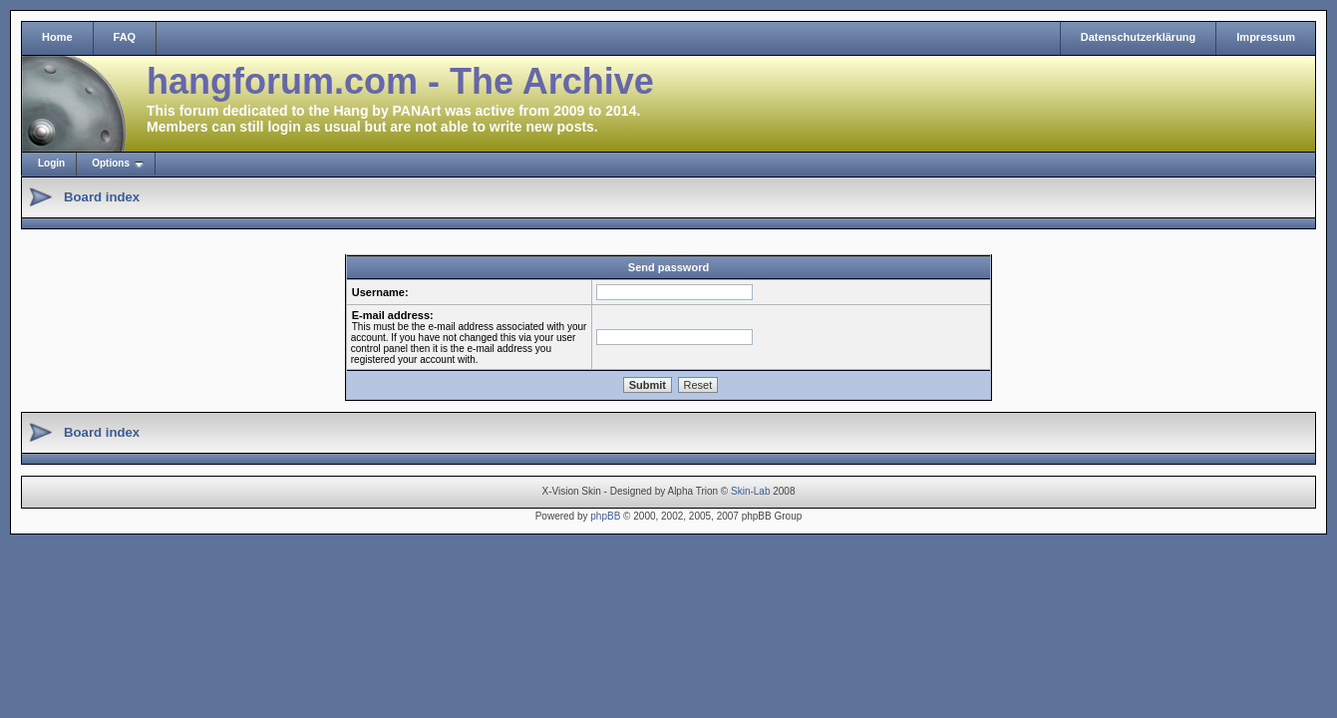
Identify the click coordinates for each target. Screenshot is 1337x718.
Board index (102, 196)
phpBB (605, 516)
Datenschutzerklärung (1138, 37)
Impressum (1265, 37)
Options (111, 163)
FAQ (125, 37)
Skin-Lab (750, 491)
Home (57, 37)
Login (51, 163)
